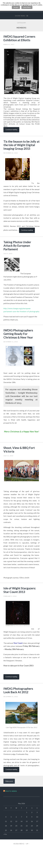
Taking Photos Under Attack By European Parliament (17, 245)
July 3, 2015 (7, 253)
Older (9, 781)
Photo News (11, 791)
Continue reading (11, 129)
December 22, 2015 (10, 153)
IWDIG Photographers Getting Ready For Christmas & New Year (18, 333)
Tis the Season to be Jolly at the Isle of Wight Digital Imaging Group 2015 (21, 145)
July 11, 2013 (8, 456)
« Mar (5, 834)
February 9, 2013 (10, 596)
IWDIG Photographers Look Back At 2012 (18, 690)
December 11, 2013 (10, 342)
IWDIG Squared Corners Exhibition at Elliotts (19, 38)
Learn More (27, 7)
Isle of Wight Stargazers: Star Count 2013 (19, 590)
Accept (16, 7)
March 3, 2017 (8, 44)
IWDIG (21, 844)
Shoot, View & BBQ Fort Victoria (19, 449)
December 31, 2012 (10, 696)
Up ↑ (27, 844)
